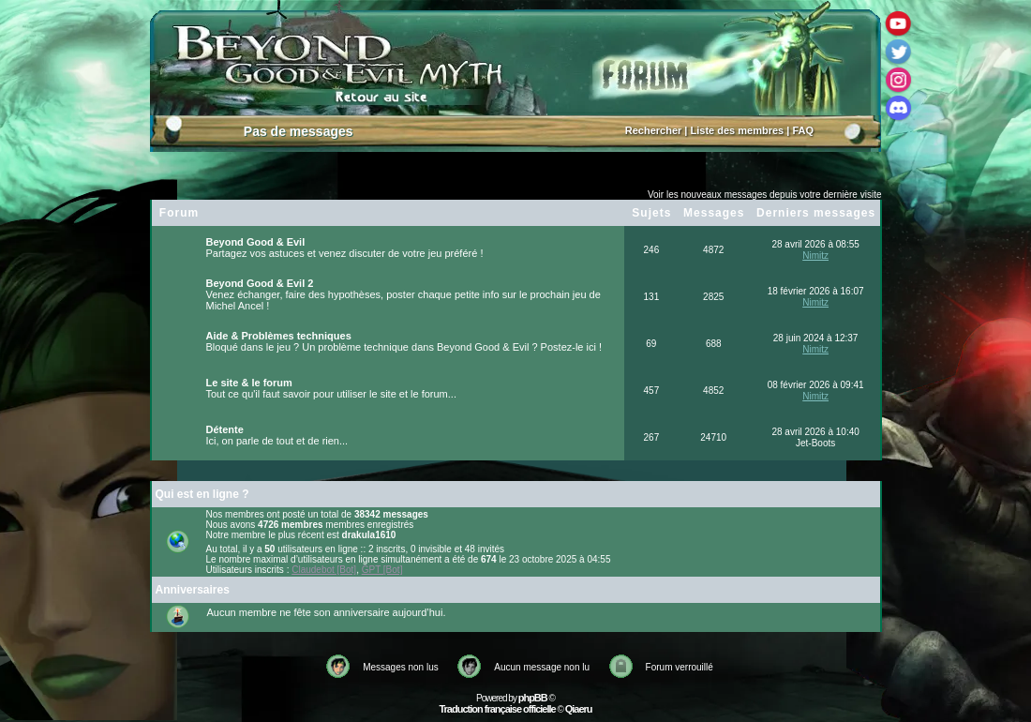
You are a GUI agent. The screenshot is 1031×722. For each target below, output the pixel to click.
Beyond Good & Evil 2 (260, 283)
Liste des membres (737, 130)
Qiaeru (578, 708)
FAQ (803, 130)
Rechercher (653, 130)
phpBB (532, 697)
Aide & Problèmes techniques (278, 335)
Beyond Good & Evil (256, 242)
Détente (225, 429)
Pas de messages (298, 131)
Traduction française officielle (497, 708)
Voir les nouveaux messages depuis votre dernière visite (765, 194)
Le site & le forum (249, 382)
